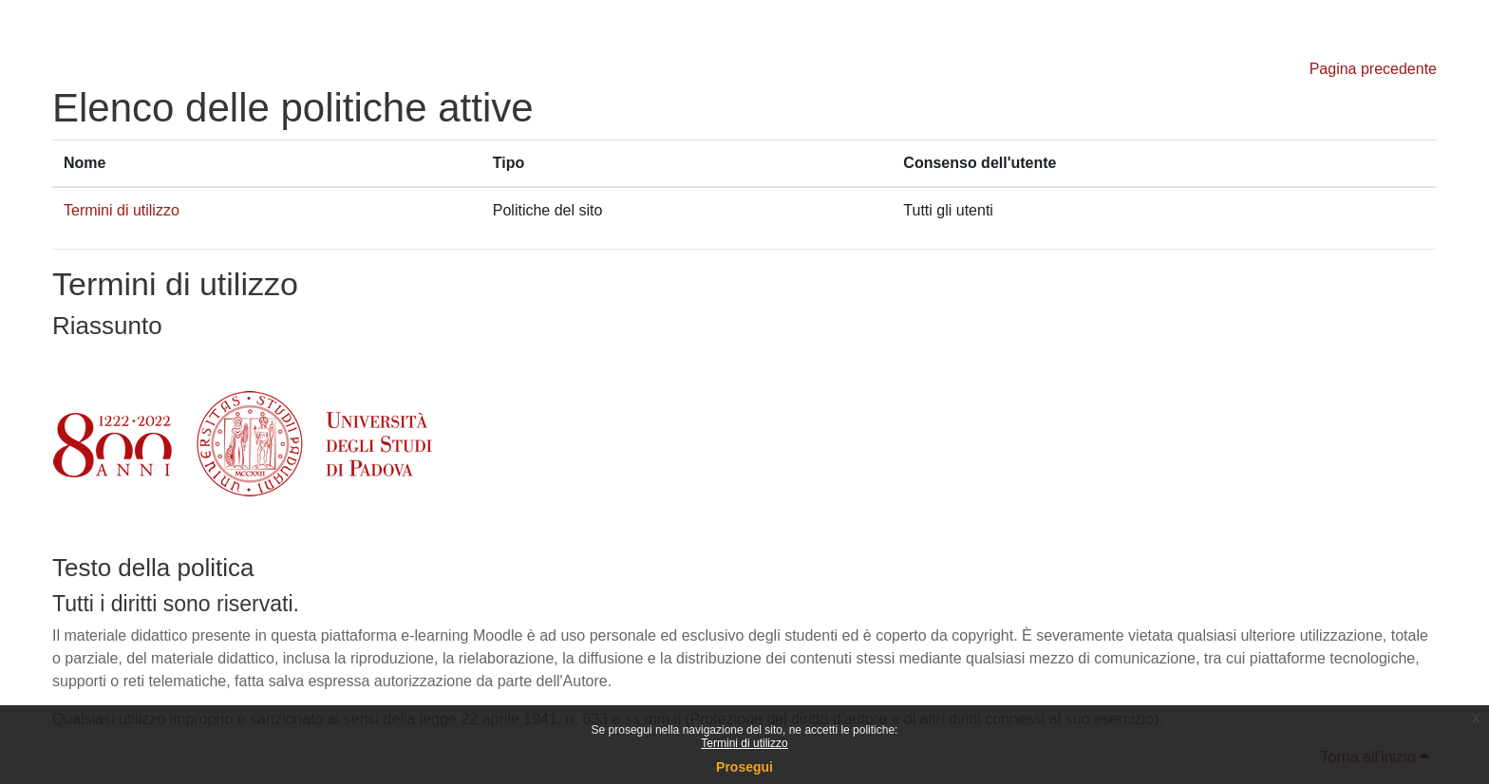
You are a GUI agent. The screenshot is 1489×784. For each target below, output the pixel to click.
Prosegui (744, 767)
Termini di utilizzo (744, 743)
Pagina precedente (1373, 69)
